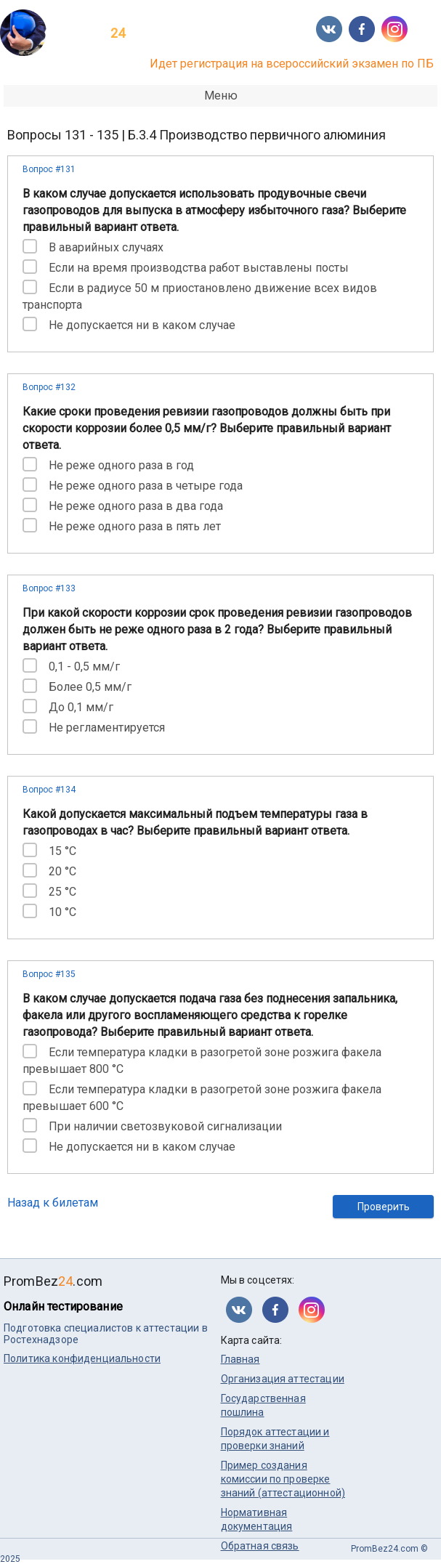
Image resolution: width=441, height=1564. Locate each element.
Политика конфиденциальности (82, 1358)
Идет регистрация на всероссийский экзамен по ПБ (292, 63)
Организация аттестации (282, 1379)
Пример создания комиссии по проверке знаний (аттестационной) (283, 1479)
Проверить (383, 1206)
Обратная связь (260, 1546)
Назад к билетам (52, 1203)
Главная (240, 1359)
